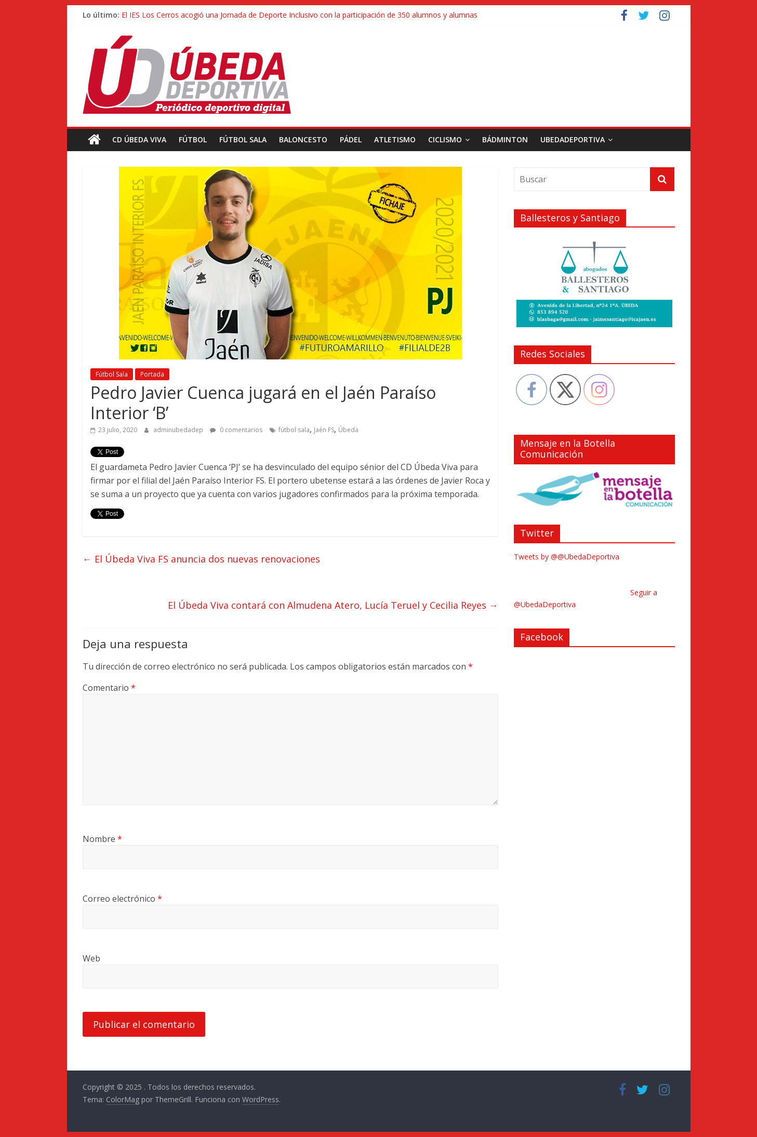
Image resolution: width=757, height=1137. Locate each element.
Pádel (351, 139)
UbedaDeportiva (572, 139)
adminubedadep (179, 429)
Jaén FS (324, 429)
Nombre (102, 839)
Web (91, 958)
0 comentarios (236, 429)
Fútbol (193, 139)
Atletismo (395, 139)
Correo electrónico (122, 898)
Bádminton (505, 139)
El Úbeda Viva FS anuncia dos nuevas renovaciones (201, 559)
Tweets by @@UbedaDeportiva (566, 556)
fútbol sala (294, 429)
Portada (152, 374)
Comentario (109, 687)
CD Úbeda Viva (139, 139)
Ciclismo (445, 139)
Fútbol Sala (243, 139)
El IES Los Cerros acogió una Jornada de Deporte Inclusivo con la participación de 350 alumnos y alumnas (299, 15)
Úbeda (348, 429)
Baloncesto (303, 139)
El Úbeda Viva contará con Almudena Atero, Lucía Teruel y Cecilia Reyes (333, 605)
